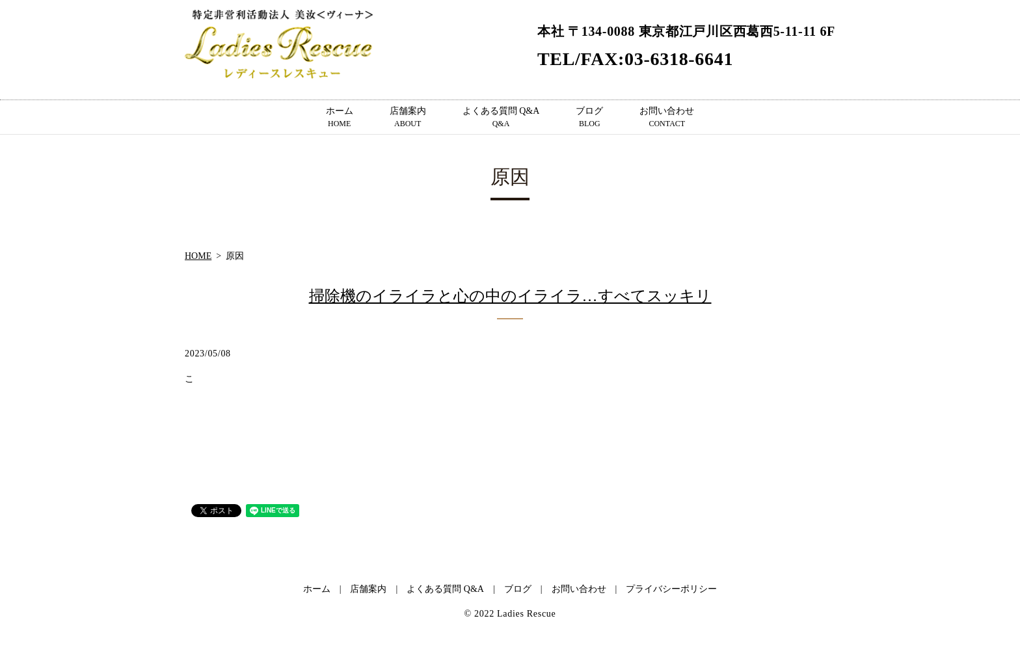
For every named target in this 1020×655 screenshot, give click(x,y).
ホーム (339, 117)
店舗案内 (408, 117)
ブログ (589, 117)
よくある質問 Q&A (501, 117)
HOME (198, 256)
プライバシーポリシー (671, 589)
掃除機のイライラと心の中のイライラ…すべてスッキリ (510, 295)
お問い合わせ (666, 117)
